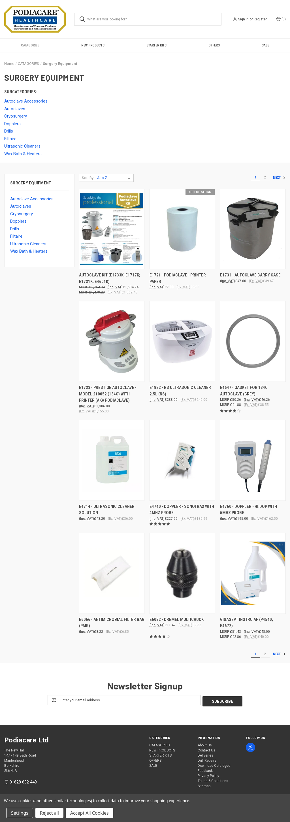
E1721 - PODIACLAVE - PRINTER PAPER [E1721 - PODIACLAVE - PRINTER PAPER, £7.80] (178, 278)
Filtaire (16, 236)
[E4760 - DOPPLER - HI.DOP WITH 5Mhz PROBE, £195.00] (252, 460)
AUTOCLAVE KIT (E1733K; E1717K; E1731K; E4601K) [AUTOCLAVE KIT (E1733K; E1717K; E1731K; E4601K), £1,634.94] (109, 278)
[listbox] (115, 178)
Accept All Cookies (89, 813)
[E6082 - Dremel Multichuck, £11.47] (182, 573)
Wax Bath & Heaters (29, 251)
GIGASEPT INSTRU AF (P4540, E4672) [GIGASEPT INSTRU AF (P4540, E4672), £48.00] (246, 623)
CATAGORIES (30, 45)
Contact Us (206, 749)
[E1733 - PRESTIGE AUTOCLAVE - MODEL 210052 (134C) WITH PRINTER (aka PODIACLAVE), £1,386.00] (111, 341)
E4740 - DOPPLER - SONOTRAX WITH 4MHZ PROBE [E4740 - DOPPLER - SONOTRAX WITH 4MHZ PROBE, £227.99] (182, 510)
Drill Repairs (207, 759)
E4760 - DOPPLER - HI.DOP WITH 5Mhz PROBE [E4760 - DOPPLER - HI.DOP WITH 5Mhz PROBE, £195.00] (248, 510)
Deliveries (205, 754)
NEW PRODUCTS (93, 45)
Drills (14, 228)
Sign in (243, 19)
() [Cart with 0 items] (281, 19)
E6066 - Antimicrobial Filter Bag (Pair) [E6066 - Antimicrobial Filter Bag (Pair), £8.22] (111, 623)
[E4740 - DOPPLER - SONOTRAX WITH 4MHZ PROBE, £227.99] (182, 460)
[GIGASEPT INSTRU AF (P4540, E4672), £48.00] (252, 573)
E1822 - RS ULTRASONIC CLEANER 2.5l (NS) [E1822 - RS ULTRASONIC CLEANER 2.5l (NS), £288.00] (180, 391)
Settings (19, 813)
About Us (205, 744)
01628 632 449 (23, 780)
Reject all (49, 813)
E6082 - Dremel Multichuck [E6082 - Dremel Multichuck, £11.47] (177, 619)
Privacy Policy (208, 775)
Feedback (205, 770)
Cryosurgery (21, 213)
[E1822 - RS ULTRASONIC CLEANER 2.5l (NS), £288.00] (182, 341)
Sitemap (204, 785)
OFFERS (214, 45)
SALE (265, 45)
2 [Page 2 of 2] (265, 177)
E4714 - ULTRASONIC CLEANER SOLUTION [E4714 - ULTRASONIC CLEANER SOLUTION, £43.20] (107, 510)
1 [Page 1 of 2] (256, 177)
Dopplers (18, 221)
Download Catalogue (214, 764)
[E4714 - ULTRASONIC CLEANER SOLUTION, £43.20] (111, 460)
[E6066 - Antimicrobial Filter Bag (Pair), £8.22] (111, 573)
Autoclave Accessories (32, 198)
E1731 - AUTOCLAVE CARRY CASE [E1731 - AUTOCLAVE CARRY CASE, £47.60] (250, 275)
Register (260, 19)
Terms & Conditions (213, 780)
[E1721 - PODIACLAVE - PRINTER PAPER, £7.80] (182, 229)
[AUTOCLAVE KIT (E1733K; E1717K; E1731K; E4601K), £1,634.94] (111, 229)
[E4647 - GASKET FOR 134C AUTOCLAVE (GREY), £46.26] (252, 341)
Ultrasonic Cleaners (28, 243)
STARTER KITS (156, 45)
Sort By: (88, 178)
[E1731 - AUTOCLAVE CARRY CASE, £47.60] (252, 229)
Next (279, 177)
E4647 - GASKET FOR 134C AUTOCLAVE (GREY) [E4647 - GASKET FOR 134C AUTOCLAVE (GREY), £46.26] (244, 391)
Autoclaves (20, 206)
